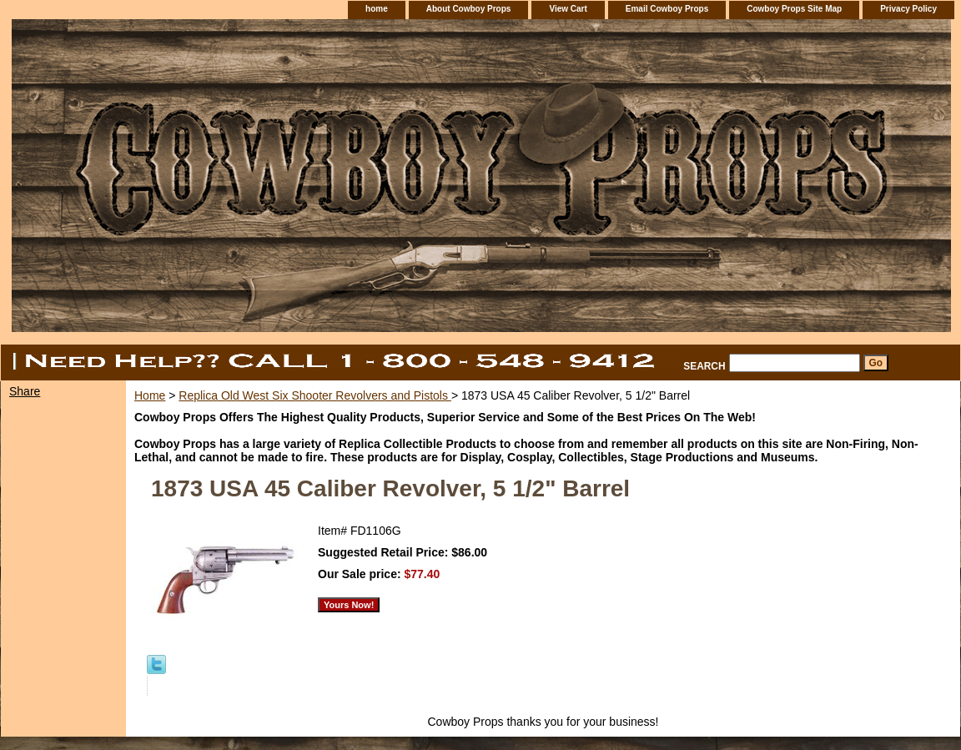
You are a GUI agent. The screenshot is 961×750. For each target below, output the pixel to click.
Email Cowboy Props (667, 8)
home (376, 8)
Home (149, 395)
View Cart (567, 8)
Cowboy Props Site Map (794, 8)
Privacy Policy (908, 8)
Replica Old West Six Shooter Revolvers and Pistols (315, 395)
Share (24, 391)
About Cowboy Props (468, 8)
